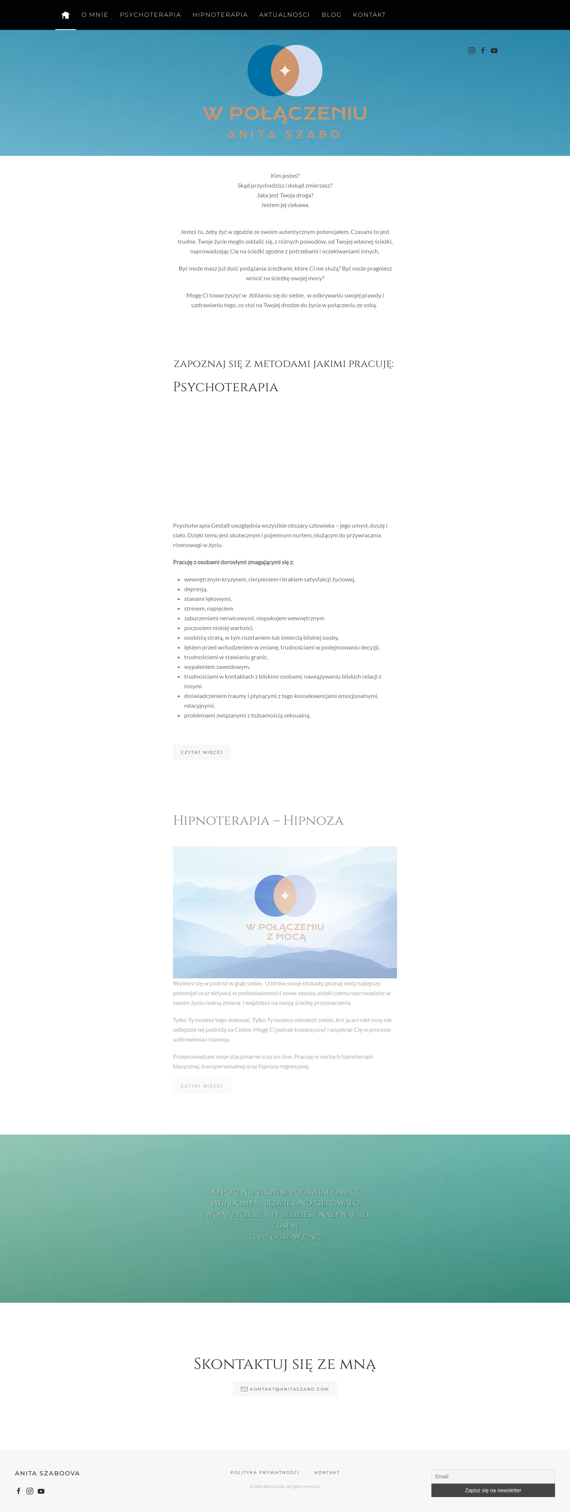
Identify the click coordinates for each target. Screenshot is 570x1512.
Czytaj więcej (202, 750)
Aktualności (284, 14)
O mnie (95, 14)
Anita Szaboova (45, 1473)
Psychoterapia (150, 14)
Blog (332, 14)
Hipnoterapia (220, 14)
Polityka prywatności (264, 1474)
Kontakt (369, 14)
